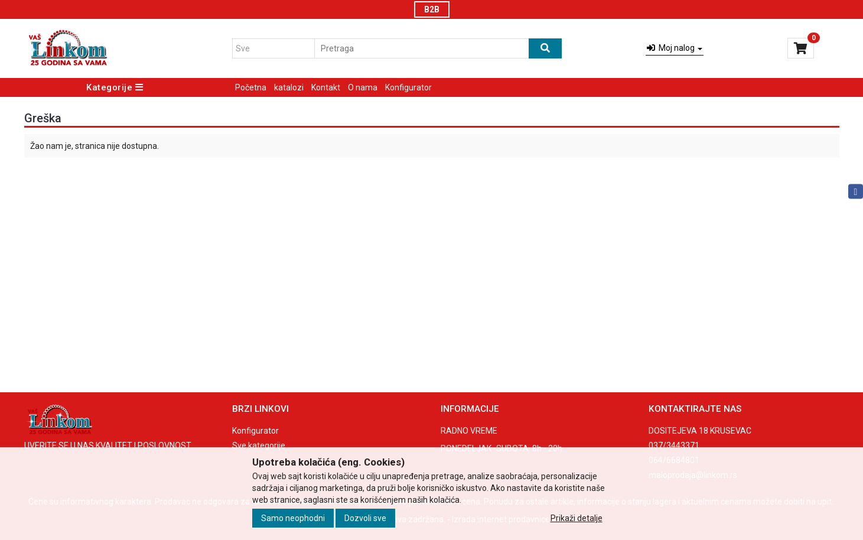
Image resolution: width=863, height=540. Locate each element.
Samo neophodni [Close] (293, 518)
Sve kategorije (258, 445)
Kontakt (325, 87)
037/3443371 (674, 445)
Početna (250, 87)
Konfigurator (408, 87)
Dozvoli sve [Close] (365, 518)
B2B (431, 9)
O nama (362, 87)
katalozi (289, 87)
